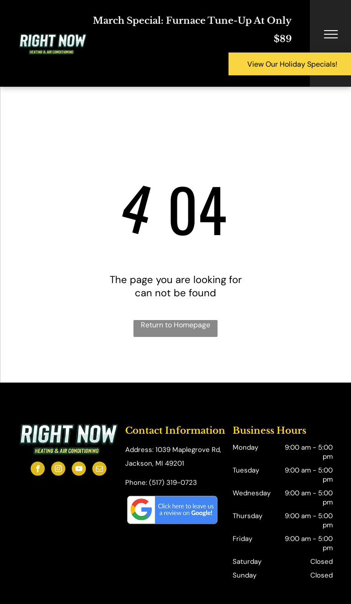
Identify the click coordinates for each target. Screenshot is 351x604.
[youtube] (79, 470)
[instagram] (58, 470)
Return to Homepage (175, 325)
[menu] (331, 34)
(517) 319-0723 (173, 482)
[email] (99, 470)
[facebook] (38, 470)
